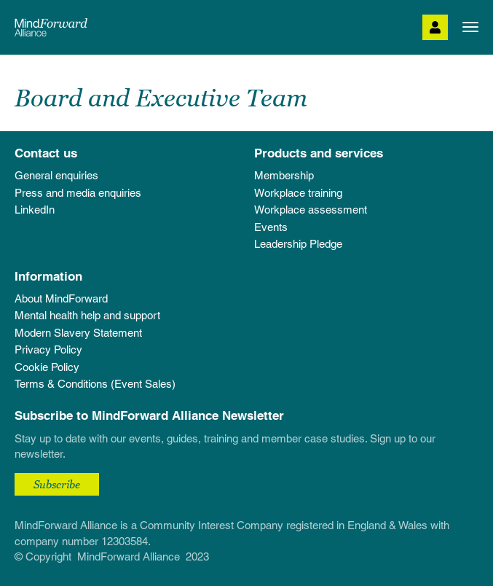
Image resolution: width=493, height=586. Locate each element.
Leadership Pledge (298, 244)
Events (271, 227)
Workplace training (298, 193)
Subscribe (56, 484)
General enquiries (56, 175)
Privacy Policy (48, 349)
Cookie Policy (47, 367)
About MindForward (61, 298)
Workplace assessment (310, 209)
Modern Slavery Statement (78, 333)
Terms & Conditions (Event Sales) (95, 384)
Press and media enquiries (78, 193)
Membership (284, 175)
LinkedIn (35, 209)
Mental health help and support (87, 315)
